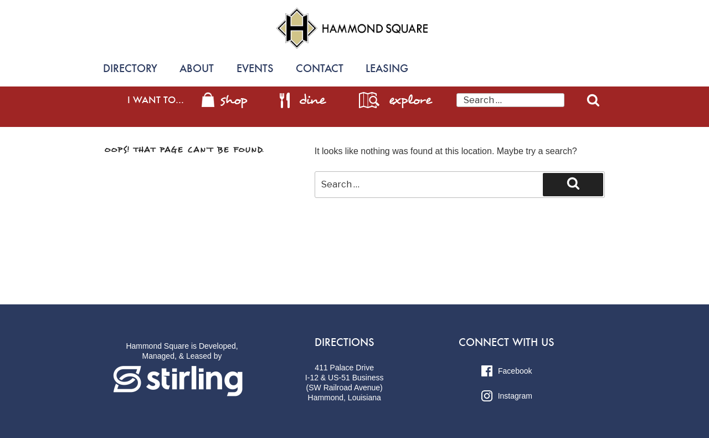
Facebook (506, 370)
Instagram (506, 395)
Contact (319, 68)
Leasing (387, 68)
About (196, 68)
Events (255, 68)
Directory (130, 68)
